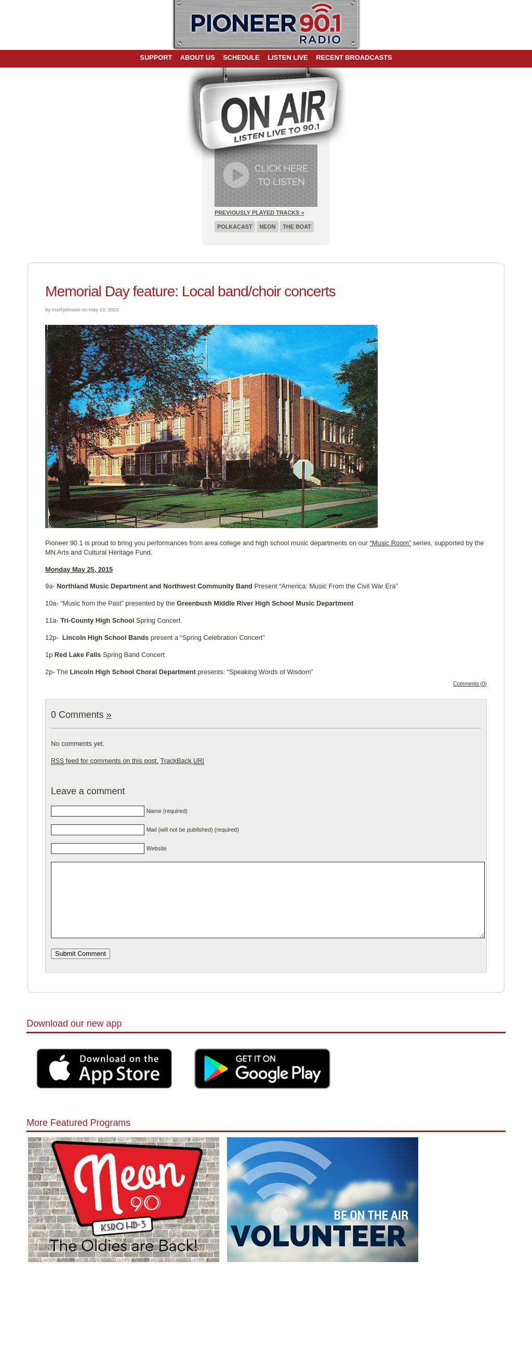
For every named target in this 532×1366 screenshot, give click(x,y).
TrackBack (182, 761)
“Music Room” (390, 543)
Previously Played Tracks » (259, 212)
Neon (267, 227)
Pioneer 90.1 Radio (266, 25)
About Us (197, 57)
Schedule (241, 57)
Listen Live (288, 57)
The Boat (297, 227)
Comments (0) (470, 684)
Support (156, 57)
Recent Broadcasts (354, 57)
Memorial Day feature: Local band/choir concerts (190, 291)
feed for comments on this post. (104, 761)
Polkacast (234, 227)
